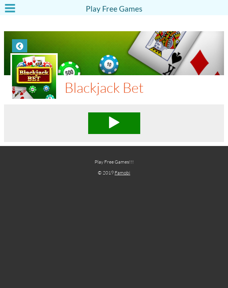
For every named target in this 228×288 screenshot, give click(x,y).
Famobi (122, 173)
